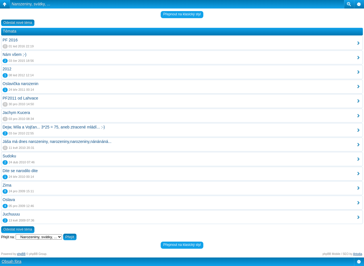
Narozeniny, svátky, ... (31, 4)
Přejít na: (8, 237)
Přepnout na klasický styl (182, 14)
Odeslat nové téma (17, 23)
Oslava (9, 199)
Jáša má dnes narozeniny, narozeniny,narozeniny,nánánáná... (57, 141)
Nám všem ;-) (14, 54)
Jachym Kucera (16, 112)
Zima (7, 185)
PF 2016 (10, 40)
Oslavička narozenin (20, 83)
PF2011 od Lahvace (20, 98)
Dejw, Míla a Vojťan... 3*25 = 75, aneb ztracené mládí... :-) (54, 127)
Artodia (357, 254)
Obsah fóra (11, 261)
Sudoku (9, 156)
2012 (7, 69)
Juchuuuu (11, 214)
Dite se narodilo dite (20, 170)
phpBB (21, 254)
